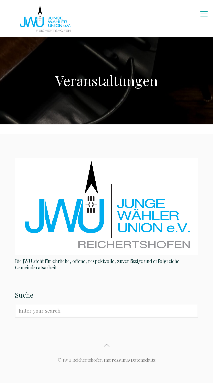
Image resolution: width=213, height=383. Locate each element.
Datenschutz (143, 360)
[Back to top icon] (107, 345)
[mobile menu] (204, 13)
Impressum (115, 360)
